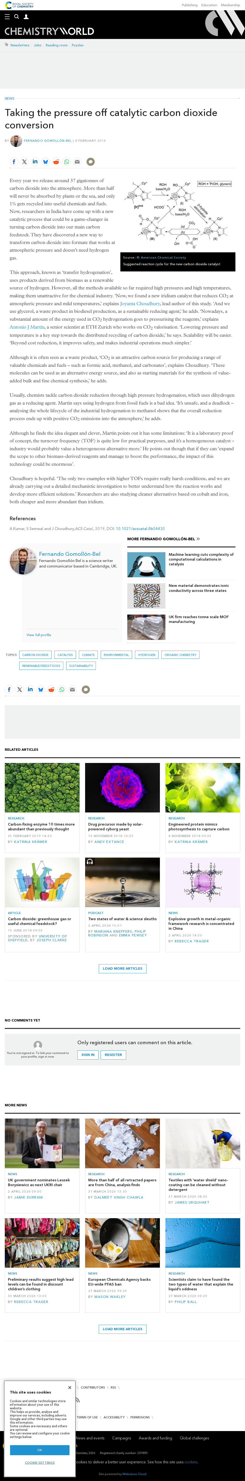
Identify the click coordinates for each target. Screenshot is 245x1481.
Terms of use (87, 1417)
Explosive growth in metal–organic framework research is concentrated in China (201, 924)
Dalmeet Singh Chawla (118, 1197)
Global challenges (194, 1438)
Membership (230, 5)
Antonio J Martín (27, 327)
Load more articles (122, 969)
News (9, 99)
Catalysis (65, 655)
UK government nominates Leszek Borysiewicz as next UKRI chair (39, 1182)
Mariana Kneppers (113, 932)
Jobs (37, 45)
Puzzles (78, 45)
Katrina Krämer (30, 842)
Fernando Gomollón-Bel (48, 140)
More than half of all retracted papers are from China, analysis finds (122, 1182)
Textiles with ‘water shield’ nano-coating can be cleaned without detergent (198, 1185)
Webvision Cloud (134, 1474)
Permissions (140, 1417)
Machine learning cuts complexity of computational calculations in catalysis (201, 559)
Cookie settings (40, 1463)
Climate (88, 655)
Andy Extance (109, 842)
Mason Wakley (110, 1297)
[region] (40, 1428)
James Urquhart (192, 1202)
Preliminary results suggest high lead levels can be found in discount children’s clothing (41, 1284)
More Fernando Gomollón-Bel (161, 539)
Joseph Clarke (51, 940)
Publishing (190, 5)
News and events (90, 1438)
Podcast (96, 913)
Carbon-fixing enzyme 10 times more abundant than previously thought (41, 826)
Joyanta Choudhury (140, 303)
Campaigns (121, 1438)
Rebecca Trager (192, 941)
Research (16, 818)
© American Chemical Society (161, 257)
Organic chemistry (180, 655)
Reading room (57, 45)
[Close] (69, 1387)
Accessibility (114, 1417)
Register (113, 1055)
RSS (113, 1387)
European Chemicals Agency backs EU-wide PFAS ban (119, 1281)
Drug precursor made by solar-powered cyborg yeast (115, 826)
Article (14, 913)
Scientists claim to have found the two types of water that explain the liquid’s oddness (201, 1284)
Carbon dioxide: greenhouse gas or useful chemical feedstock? (39, 921)
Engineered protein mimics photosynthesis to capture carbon (199, 826)
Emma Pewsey (133, 935)
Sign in (88, 1055)
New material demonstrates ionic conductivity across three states (199, 588)
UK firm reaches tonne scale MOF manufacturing (199, 619)
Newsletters (20, 45)
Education (209, 5)
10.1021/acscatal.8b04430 (140, 528)
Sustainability (81, 666)
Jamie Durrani (28, 1197)
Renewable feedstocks (41, 666)
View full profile (39, 635)
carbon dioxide (35, 655)
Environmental (116, 655)
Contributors (93, 1387)
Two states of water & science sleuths (122, 919)
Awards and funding (155, 1438)
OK (39, 1450)
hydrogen (146, 655)
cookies (191, 1462)
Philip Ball (186, 1302)
